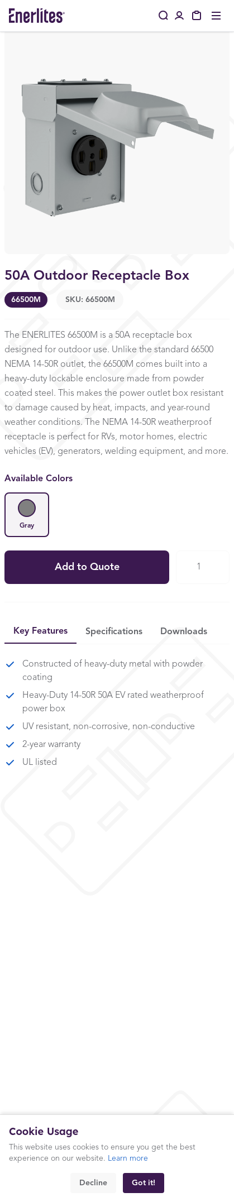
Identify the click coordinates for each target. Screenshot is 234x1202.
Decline (93, 1183)
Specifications (113, 632)
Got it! (143, 1183)
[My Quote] (197, 15)
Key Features (40, 631)
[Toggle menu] (216, 16)
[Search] (163, 15)
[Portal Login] (179, 15)
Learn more (128, 1158)
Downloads (183, 632)
